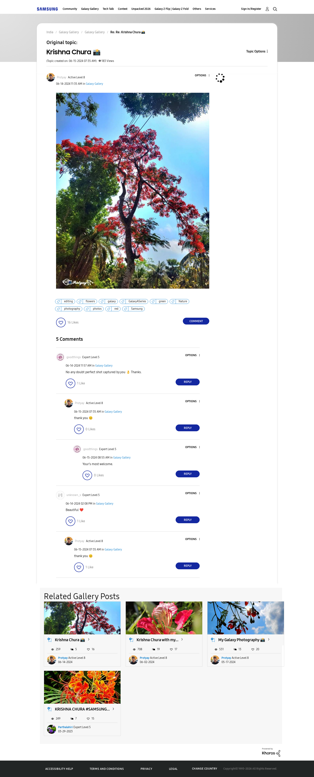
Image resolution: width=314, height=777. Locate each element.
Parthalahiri (65, 727)
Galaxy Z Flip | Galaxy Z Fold (172, 9)
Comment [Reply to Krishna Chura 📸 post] (196, 321)
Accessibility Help (59, 769)
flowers (90, 301)
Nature (183, 301)
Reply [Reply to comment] (188, 382)
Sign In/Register (251, 9)
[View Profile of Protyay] (61, 77)
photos (97, 308)
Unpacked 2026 (141, 9)
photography (72, 308)
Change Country (204, 768)
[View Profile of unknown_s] (73, 495)
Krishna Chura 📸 (70, 639)
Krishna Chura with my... (157, 639)
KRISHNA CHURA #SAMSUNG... (82, 709)
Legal (173, 769)
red (116, 308)
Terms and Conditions (107, 769)
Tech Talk (108, 9)
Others (197, 9)
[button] (202, 76)
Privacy (146, 769)
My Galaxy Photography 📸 (241, 639)
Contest (122, 9)
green (162, 301)
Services (210, 9)
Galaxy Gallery (90, 9)
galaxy (112, 301)
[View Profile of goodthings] (73, 357)
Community (70, 9)
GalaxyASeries (137, 301)
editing (68, 301)
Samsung (137, 308)
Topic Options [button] (255, 51)
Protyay (63, 658)
